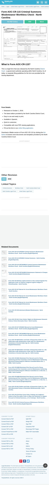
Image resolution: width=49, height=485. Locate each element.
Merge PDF (29, 421)
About (27, 441)
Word (42, 22)
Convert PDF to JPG (7, 441)
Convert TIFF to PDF (7, 429)
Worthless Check (19, 188)
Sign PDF (28, 424)
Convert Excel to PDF (7, 421)
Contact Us (29, 454)
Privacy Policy (30, 448)
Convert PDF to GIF (7, 446)
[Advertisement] (24, 91)
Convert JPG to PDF (7, 434)
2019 (9, 179)
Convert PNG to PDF (7, 424)
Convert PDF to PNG (7, 443)
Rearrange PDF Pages (32, 429)
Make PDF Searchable (32, 431)
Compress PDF (30, 426)
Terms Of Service (31, 451)
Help (27, 443)
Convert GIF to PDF (7, 426)
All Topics (28, 456)
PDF (29, 22)
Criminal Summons (7, 188)
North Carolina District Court (33, 188)
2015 (4, 179)
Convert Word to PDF (7, 419)
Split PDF (28, 419)
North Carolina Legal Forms (9, 191)
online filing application (25, 128)
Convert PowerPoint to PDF (9, 431)
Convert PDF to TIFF (7, 448)
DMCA (28, 446)
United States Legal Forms (25, 191)
